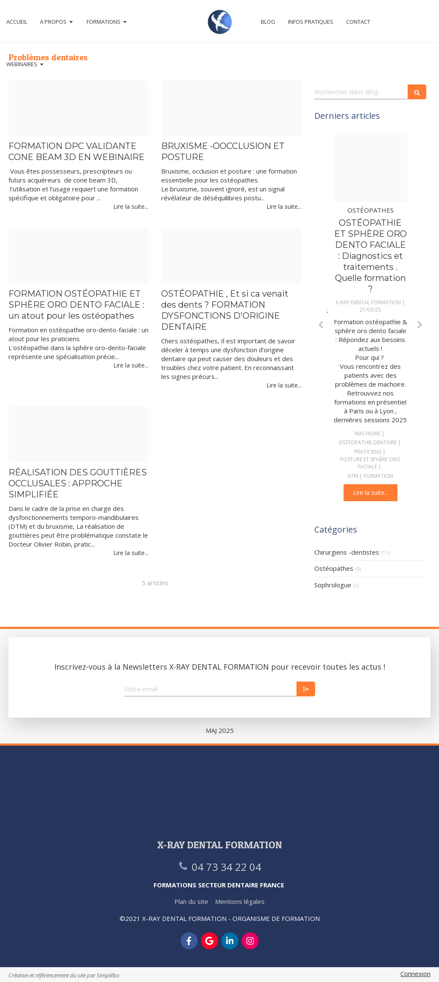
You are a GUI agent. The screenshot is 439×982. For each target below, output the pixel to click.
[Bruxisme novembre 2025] (231, 108)
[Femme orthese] (78, 435)
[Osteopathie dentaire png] (370, 168)
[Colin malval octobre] (78, 256)
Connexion (415, 973)
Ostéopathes (333, 568)
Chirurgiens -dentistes (346, 552)
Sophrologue (332, 585)
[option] (370, 318)
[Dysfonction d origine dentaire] (231, 256)
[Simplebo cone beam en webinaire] (78, 108)
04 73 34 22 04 (226, 867)
